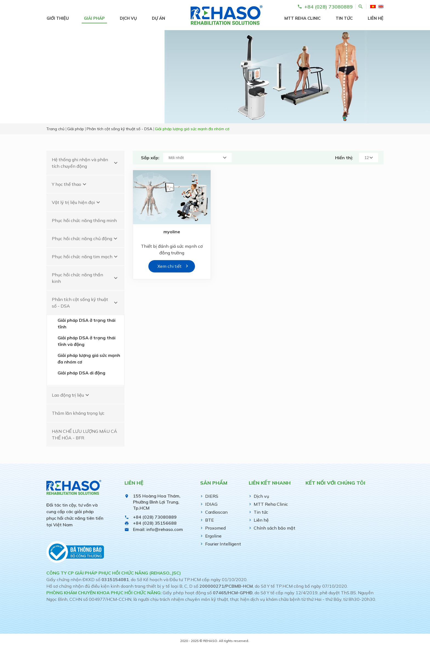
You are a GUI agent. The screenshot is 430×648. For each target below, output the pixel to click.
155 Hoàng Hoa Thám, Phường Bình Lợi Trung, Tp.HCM (156, 502)
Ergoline (213, 536)
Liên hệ (375, 18)
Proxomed (215, 528)
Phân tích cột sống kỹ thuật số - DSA (85, 303)
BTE (209, 520)
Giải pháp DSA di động (81, 373)
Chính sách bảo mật (274, 528)
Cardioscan (216, 512)
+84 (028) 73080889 (155, 517)
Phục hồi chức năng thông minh (84, 220)
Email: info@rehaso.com (158, 529)
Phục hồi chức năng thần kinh (85, 278)
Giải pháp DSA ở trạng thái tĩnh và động (86, 341)
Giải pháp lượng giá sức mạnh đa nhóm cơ (89, 359)
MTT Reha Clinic (302, 18)
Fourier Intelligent (223, 544)
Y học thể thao (70, 184)
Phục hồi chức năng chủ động (85, 238)
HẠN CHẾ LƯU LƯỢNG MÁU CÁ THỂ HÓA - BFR (84, 434)
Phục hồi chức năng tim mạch (85, 256)
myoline (171, 231)
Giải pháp (94, 18)
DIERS (211, 496)
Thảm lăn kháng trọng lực (78, 413)
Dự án (158, 18)
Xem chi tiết (169, 266)
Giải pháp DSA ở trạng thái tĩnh (86, 323)
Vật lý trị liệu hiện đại (76, 202)
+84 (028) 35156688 (155, 523)
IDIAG (211, 504)
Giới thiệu (58, 18)
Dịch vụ (128, 18)
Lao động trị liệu (71, 395)
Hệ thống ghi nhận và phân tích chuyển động (85, 163)
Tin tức (344, 18)
